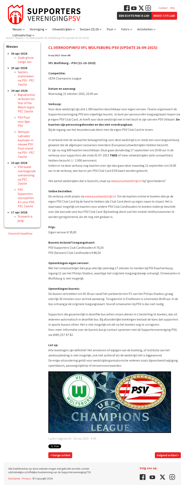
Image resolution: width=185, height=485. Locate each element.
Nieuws (17, 29)
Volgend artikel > (168, 455)
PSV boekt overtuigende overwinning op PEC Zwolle (27, 175)
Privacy (26, 478)
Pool (110, 29)
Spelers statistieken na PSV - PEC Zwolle (26, 78)
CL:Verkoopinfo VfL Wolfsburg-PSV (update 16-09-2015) (57, 38)
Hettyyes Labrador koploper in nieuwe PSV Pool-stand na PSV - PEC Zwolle (26, 144)
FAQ (172, 8)
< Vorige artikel (60, 455)
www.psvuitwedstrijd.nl (126, 181)
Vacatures (164, 16)
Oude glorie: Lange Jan (26, 60)
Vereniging (37, 29)
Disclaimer (14, 478)
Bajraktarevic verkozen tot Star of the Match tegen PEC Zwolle (26, 103)
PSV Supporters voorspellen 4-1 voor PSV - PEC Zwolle (27, 198)
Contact (163, 8)
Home (9, 38)
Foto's (125, 29)
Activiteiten (145, 29)
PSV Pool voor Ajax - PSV (24, 121)
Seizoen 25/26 (89, 29)
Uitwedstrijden (62, 29)
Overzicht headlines (20, 233)
